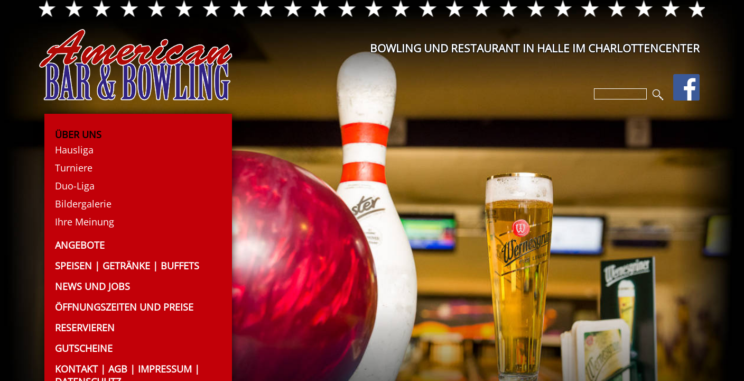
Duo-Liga (75, 185)
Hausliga (74, 149)
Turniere (73, 167)
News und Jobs (92, 286)
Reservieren (85, 327)
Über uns (78, 134)
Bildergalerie (83, 203)
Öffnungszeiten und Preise (124, 307)
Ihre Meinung (84, 221)
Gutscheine (84, 348)
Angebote (80, 245)
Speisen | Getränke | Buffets (127, 265)
